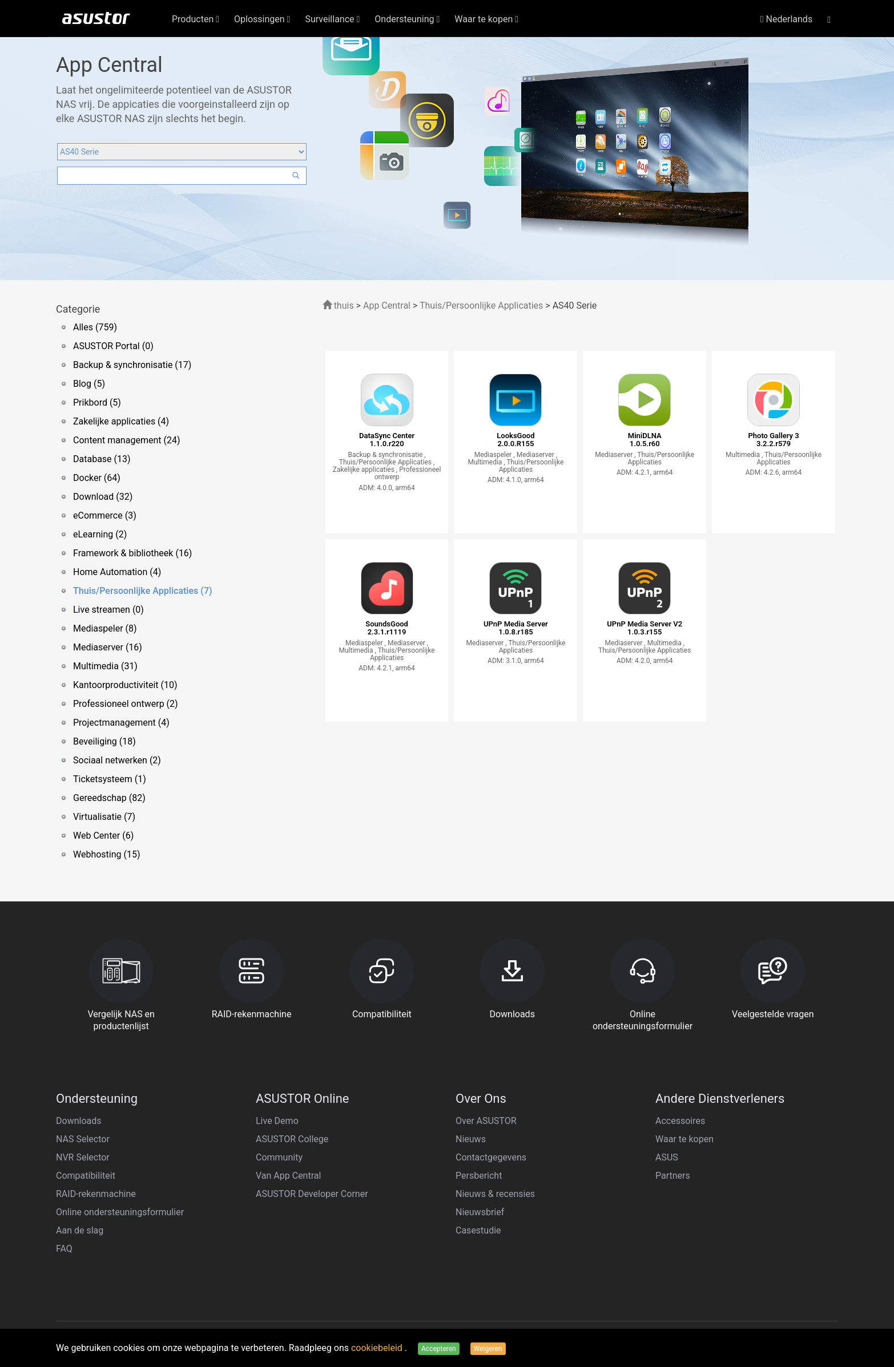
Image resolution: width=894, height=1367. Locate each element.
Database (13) (102, 459)
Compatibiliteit (85, 1175)
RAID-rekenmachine (96, 1193)
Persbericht (479, 1175)
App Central (386, 305)
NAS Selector (83, 1139)
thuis (338, 305)
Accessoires (680, 1120)
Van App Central (288, 1175)
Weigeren (488, 1349)
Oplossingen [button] (262, 19)
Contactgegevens (491, 1157)
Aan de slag (79, 1230)
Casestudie (478, 1230)
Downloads (78, 1120)
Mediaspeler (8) (105, 628)
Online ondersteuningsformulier (120, 1212)
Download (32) (102, 496)
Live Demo (277, 1120)
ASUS (666, 1157)
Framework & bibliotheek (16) (132, 553)
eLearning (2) (100, 534)
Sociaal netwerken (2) (117, 760)
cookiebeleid (378, 1347)
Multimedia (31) (105, 666)
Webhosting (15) (106, 854)
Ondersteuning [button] (407, 19)
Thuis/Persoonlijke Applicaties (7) (142, 590)
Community (279, 1157)
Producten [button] (195, 19)
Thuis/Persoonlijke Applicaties (481, 305)
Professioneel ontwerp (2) (125, 703)
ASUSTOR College (292, 1139)
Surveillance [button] (332, 19)
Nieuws (471, 1139)
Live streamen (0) (108, 609)
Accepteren (438, 1349)
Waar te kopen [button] (486, 19)
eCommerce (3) (104, 515)
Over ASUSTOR (486, 1120)
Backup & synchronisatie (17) (132, 364)
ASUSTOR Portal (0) (113, 346)
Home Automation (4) (117, 572)
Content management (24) (126, 440)
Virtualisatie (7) (104, 816)
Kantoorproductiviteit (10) (125, 685)
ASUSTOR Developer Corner (312, 1193)
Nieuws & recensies (495, 1193)
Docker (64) (96, 477)
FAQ (64, 1248)
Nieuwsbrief (480, 1212)
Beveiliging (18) (104, 741)
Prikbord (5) (97, 402)
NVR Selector (83, 1157)
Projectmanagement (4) (121, 722)
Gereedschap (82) (109, 797)
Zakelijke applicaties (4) (121, 421)
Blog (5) (89, 383)
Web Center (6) (103, 835)
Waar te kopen (684, 1139)
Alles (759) (95, 327)
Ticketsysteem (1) (109, 779)
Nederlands (786, 19)
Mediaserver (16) (107, 647)
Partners (672, 1175)
